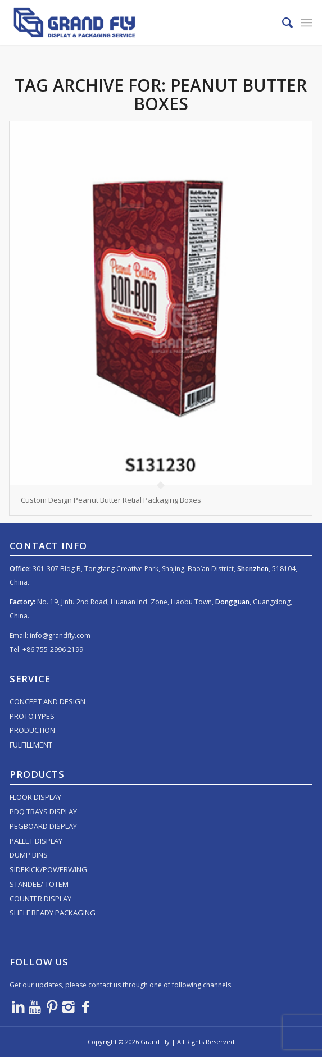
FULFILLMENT (31, 745)
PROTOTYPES (32, 716)
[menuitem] (282, 22)
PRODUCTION (32, 730)
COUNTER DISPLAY (40, 899)
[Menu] (306, 22)
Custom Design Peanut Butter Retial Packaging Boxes (111, 500)
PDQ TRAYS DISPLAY (43, 812)
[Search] (282, 22)
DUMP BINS (29, 855)
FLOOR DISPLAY (35, 797)
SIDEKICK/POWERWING (48, 869)
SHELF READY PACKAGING (53, 913)
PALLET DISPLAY (36, 841)
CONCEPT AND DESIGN (47, 701)
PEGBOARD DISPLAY (43, 826)
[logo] (131, 22)
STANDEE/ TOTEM (39, 884)
